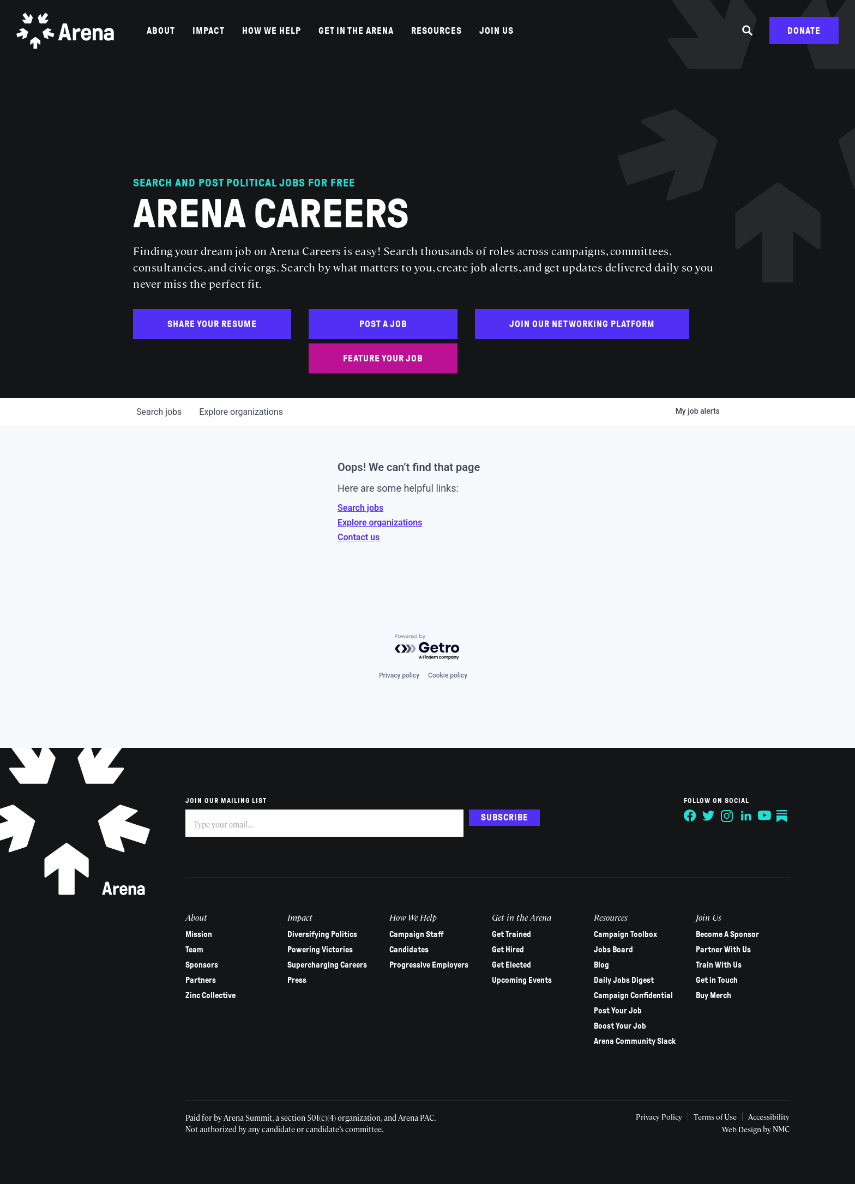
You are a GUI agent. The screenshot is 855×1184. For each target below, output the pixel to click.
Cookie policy (447, 675)
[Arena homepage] (68, 34)
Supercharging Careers (325, 965)
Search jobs (360, 508)
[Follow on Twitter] (693, 816)
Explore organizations (380, 522)
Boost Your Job (609, 1026)
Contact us (359, 537)
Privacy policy (399, 675)
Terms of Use (698, 1116)
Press (294, 980)
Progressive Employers (423, 965)
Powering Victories (318, 949)
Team (194, 949)
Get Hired (500, 949)
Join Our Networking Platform (582, 324)
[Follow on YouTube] (749, 816)
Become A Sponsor (714, 934)
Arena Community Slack (624, 1041)
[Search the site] (747, 34)
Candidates (404, 949)
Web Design (727, 1129)
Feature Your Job (383, 358)
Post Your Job (607, 1010)
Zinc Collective (210, 995)
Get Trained (503, 934)
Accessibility (753, 1116)
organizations (241, 412)
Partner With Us (710, 949)
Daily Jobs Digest (613, 980)
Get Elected (503, 965)
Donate (804, 34)
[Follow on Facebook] (675, 816)
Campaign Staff (411, 934)
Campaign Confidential (623, 995)
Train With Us (706, 965)
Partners (200, 980)
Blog (591, 965)
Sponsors (201, 965)
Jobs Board (603, 949)
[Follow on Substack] (767, 816)
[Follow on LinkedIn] (730, 816)
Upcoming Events (514, 980)
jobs (159, 412)
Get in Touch (704, 980)
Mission (198, 934)
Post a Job (383, 324)
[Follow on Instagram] (712, 816)
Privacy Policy (641, 1116)
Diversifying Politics (320, 934)
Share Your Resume (212, 324)
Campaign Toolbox (615, 934)
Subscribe (504, 817)
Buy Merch (701, 995)
